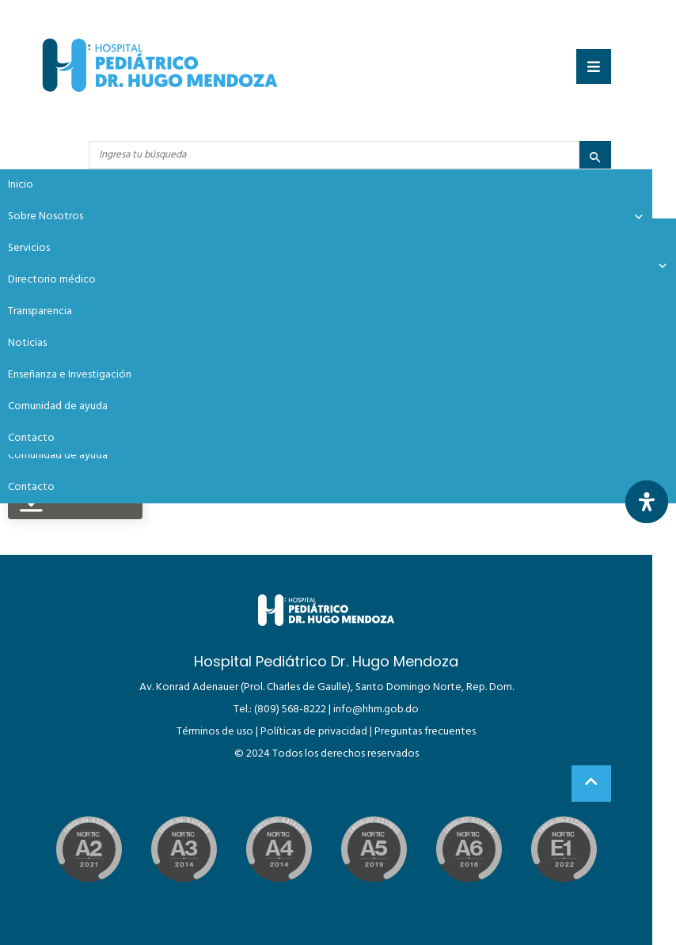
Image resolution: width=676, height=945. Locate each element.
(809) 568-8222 (290, 709)
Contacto (31, 487)
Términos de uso (215, 732)
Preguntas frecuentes (425, 732)
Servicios (29, 248)
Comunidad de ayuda (58, 455)
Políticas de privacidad (313, 732)
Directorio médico (52, 280)
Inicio (20, 185)
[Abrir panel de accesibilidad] (646, 501)
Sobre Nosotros (326, 217)
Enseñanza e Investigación (69, 375)
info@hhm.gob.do (376, 709)
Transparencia (40, 311)
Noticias (27, 343)
